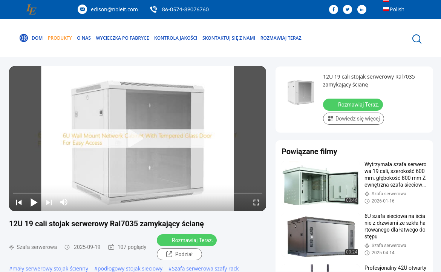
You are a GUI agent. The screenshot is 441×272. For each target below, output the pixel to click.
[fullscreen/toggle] (256, 202)
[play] (137, 138)
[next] (49, 202)
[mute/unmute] (64, 202)
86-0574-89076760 (185, 9)
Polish (397, 9)
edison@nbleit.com (114, 9)
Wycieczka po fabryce (122, 38)
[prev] (18, 202)
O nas (84, 38)
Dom (31, 38)
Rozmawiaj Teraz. (281, 38)
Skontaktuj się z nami (228, 38)
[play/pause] (33, 202)
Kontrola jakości (175, 38)
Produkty (60, 38)
